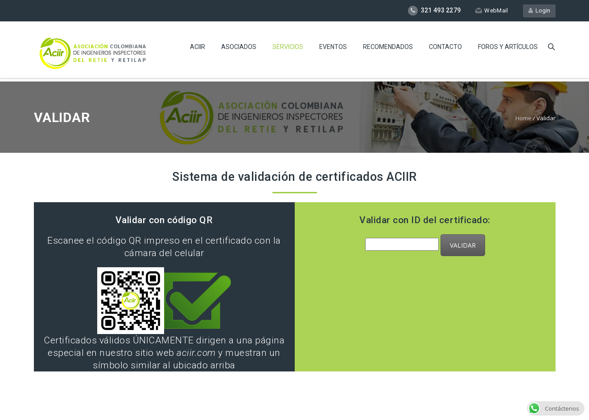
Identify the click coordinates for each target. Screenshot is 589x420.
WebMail (491, 10)
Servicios (287, 46)
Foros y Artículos (508, 46)
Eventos (333, 46)
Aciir (197, 46)
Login (539, 10)
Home (523, 118)
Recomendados (388, 46)
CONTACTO (445, 46)
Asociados (238, 46)
